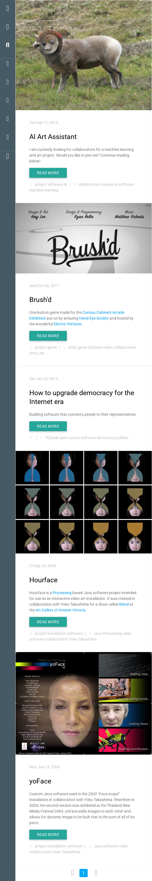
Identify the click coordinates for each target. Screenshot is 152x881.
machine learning (43, 190)
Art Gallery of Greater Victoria (60, 610)
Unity (72, 347)
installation (56, 633)
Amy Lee (36, 353)
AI (65, 184)
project (41, 184)
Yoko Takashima (83, 639)
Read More (48, 173)
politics (122, 438)
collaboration (89, 184)
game (52, 347)
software (55, 184)
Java (97, 633)
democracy (106, 438)
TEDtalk (51, 438)
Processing (62, 593)
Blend (124, 604)
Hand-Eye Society (94, 318)
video (108, 347)
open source (69, 438)
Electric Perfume (67, 324)
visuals (107, 184)
